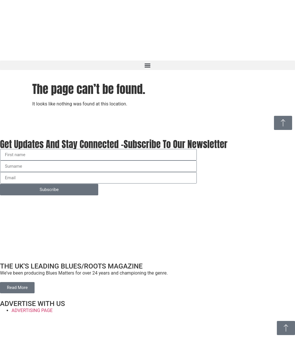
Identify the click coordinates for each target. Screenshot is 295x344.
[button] (147, 65)
